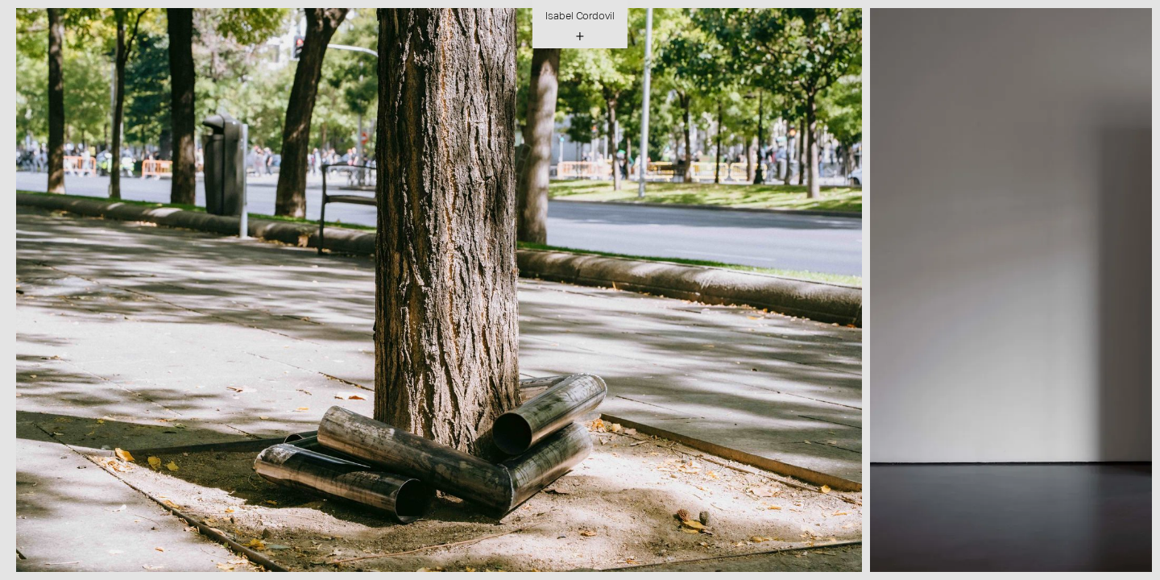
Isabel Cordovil (580, 16)
